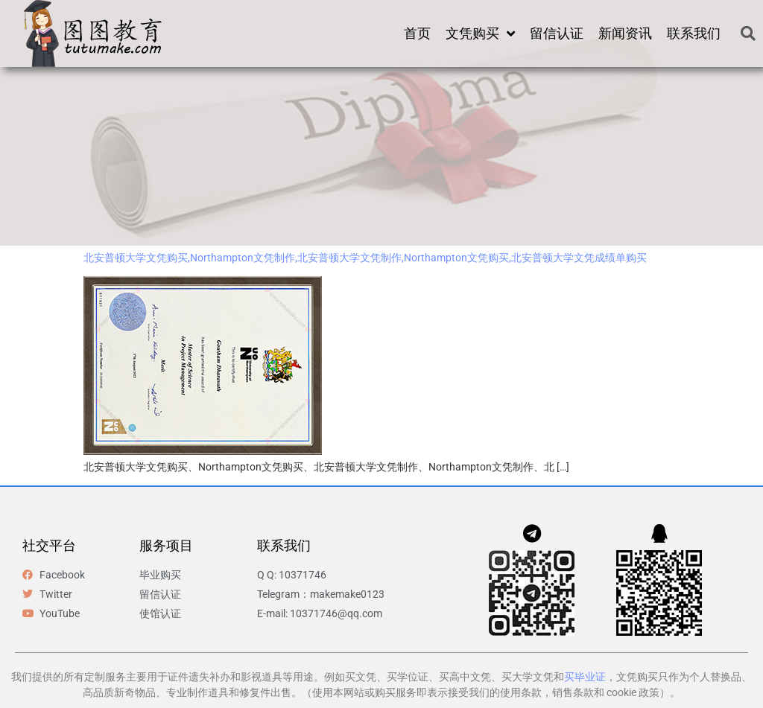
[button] (748, 33)
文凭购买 (480, 33)
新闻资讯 (625, 33)
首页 (417, 33)
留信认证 (556, 33)
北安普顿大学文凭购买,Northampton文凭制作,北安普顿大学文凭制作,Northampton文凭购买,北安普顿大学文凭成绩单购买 (365, 258)
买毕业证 (585, 677)
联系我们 (694, 33)
